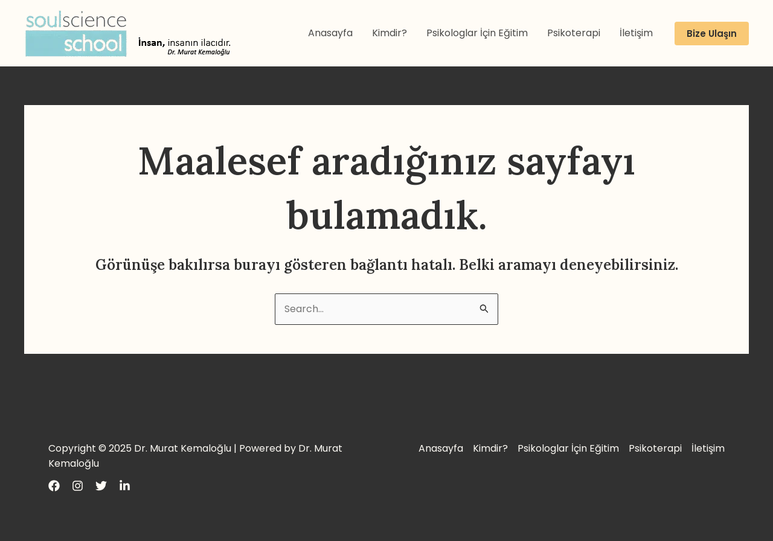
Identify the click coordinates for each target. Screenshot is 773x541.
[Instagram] (77, 485)
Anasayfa (330, 33)
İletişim (636, 33)
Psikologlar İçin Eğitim (477, 33)
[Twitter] (101, 485)
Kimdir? (389, 33)
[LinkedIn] (124, 485)
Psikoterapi (573, 33)
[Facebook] (54, 485)
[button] (712, 33)
